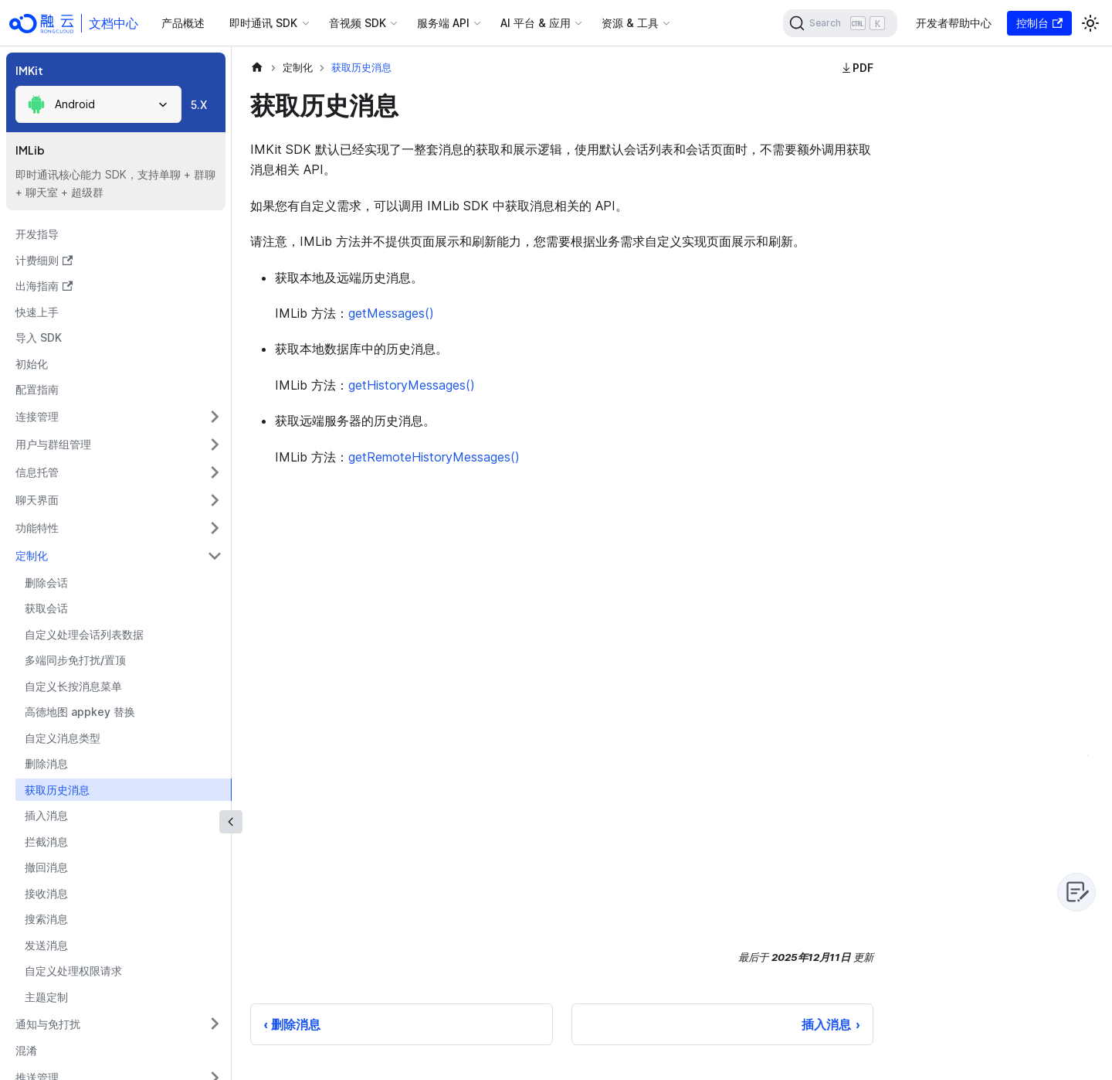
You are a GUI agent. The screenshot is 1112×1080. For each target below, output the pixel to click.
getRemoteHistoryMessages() (434, 457)
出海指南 (44, 285)
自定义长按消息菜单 (73, 686)
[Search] (840, 23)
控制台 (1039, 22)
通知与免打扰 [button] (47, 1024)
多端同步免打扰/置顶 (75, 659)
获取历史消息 (57, 789)
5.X (199, 104)
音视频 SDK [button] (357, 22)
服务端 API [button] (443, 22)
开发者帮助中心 (954, 22)
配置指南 (37, 389)
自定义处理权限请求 (73, 970)
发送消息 (46, 945)
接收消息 (46, 893)
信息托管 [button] (37, 472)
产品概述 (183, 22)
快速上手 (37, 312)
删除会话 (46, 582)
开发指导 (37, 233)
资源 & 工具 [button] (630, 22)
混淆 (26, 1050)
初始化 (31, 363)
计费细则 (44, 260)
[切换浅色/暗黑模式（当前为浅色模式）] (1090, 23)
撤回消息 (46, 867)
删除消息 (46, 763)
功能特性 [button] (37, 527)
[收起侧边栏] (230, 821)
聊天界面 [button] (37, 499)
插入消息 (46, 815)
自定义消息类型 (62, 737)
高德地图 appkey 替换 (80, 711)
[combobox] (98, 104)
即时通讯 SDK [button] (263, 22)
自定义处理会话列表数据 (84, 634)
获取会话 (46, 608)
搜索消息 (46, 918)
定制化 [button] (31, 555)
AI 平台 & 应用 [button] (535, 22)
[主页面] (257, 68)
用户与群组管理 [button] (53, 444)
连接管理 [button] (37, 416)
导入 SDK (38, 337)
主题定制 (46, 996)
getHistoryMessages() (411, 385)
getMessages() (391, 313)
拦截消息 (46, 841)
